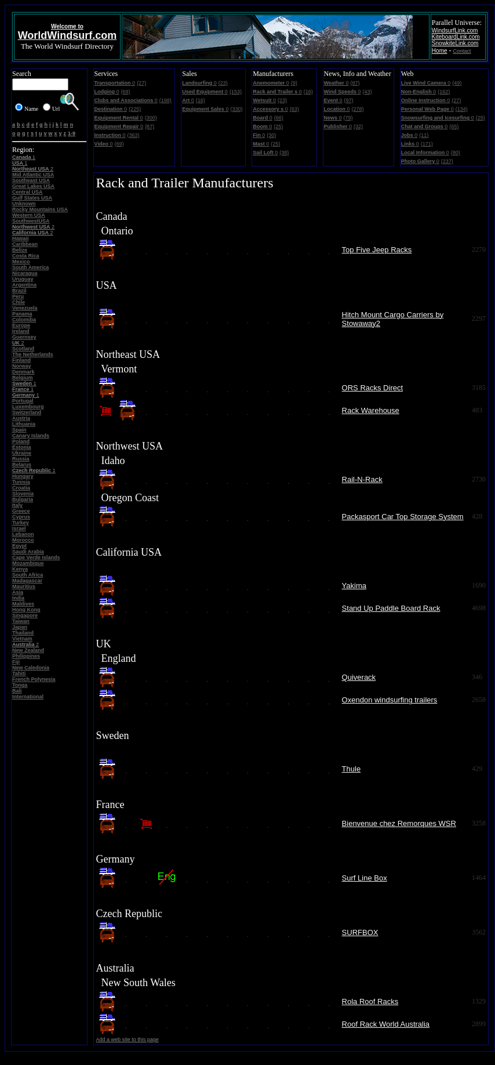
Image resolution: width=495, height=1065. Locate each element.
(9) (294, 83)
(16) (200, 100)
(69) (125, 92)
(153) (236, 92)
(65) (453, 126)
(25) (278, 126)
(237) (447, 161)
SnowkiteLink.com (455, 43)
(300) (151, 118)
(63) (294, 109)
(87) (149, 126)
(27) (141, 83)
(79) (348, 118)
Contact (462, 51)
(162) (444, 92)
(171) (427, 144)
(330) (236, 109)
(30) (271, 135)
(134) (462, 109)
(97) (349, 100)
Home (439, 51)
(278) (358, 109)
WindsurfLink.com (455, 30)
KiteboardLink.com (456, 37)
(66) (278, 118)
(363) (134, 135)
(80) (455, 152)
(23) (223, 83)
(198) (165, 100)
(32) (358, 126)
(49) (456, 83)
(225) (135, 109)
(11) (423, 135)
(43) (367, 92)
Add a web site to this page (127, 1039)
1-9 (71, 133)
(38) (284, 152)
